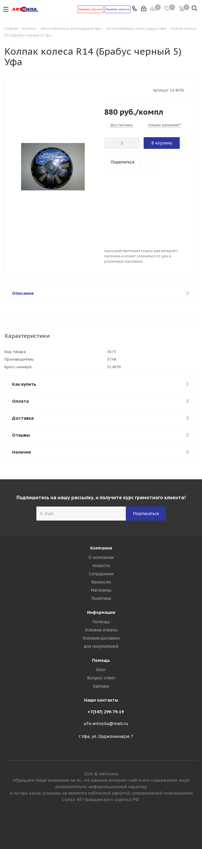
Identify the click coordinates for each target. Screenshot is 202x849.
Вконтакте (101, 828)
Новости (101, 565)
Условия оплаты (101, 630)
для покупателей (101, 646)
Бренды (101, 686)
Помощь (101, 621)
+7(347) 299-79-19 (106, 711)
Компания (101, 548)
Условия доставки (101, 638)
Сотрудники (101, 573)
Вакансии (101, 582)
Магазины (101, 590)
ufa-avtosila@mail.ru (106, 723)
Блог (101, 669)
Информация (101, 612)
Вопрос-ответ (101, 678)
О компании (101, 557)
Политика (101, 598)
